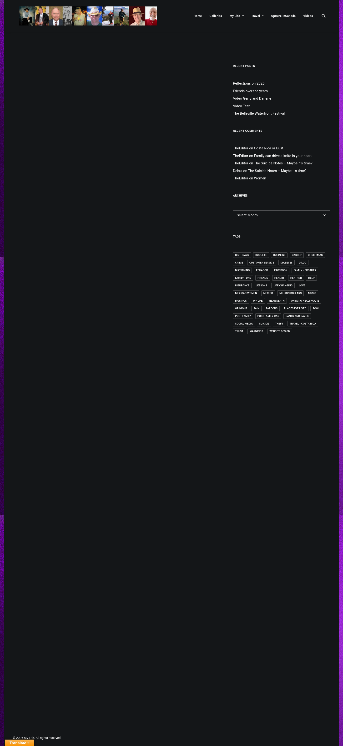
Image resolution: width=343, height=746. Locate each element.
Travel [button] (257, 16)
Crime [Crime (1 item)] (239, 262)
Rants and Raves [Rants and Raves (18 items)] (297, 316)
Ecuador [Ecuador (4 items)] (262, 270)
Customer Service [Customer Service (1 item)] (261, 262)
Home (198, 16)
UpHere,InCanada (283, 16)
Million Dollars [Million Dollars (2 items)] (290, 293)
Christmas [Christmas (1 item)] (315, 255)
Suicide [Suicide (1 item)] (264, 323)
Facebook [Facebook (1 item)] (280, 270)
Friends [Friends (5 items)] (262, 277)
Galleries (215, 16)
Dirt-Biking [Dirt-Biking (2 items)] (242, 270)
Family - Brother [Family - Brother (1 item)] (305, 270)
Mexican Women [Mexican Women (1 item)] (246, 293)
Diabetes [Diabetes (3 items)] (287, 262)
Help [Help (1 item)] (311, 277)
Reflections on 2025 (249, 83)
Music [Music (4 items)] (312, 293)
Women (260, 178)
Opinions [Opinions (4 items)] (241, 308)
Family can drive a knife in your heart (283, 156)
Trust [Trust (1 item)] (239, 331)
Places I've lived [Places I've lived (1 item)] (295, 308)
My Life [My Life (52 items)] (257, 300)
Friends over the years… (251, 91)
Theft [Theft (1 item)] (279, 323)
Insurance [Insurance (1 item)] (242, 285)
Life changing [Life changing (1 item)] (283, 285)
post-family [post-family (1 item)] (243, 316)
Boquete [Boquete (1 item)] (261, 255)
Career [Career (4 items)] (297, 255)
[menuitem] (197, 16)
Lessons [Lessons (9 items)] (261, 285)
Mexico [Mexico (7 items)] (268, 293)
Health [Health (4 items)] (279, 277)
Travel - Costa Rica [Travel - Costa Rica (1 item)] (303, 323)
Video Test (241, 106)
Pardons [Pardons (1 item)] (272, 308)
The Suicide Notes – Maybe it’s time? (283, 163)
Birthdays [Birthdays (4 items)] (242, 255)
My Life (237, 16)
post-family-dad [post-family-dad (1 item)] (268, 316)
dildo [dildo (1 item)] (302, 262)
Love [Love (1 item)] (302, 285)
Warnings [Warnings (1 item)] (256, 331)
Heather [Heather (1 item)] (296, 277)
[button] (326, 16)
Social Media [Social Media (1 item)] (244, 323)
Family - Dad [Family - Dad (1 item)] (243, 277)
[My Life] (82, 15)
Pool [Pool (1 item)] (316, 308)
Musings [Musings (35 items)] (241, 300)
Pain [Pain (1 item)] (256, 308)
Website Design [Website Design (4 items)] (279, 331)
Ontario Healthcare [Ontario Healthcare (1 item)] (305, 300)
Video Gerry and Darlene (252, 98)
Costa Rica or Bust (268, 148)
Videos (308, 16)
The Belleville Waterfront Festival (259, 113)
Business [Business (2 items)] (279, 255)
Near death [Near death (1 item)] (277, 300)
